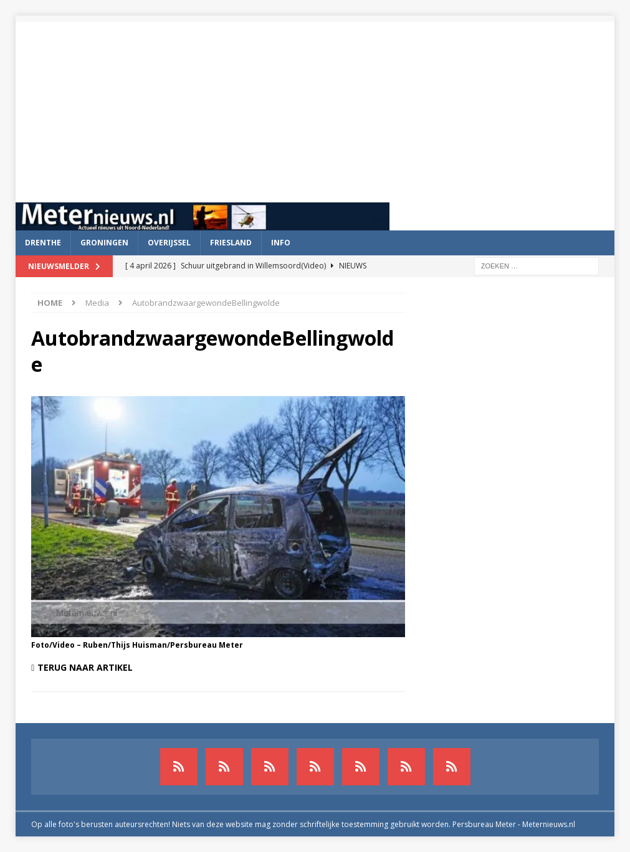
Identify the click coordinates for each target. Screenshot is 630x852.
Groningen (104, 242)
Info (280, 242)
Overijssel (169, 242)
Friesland (231, 242)
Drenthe (43, 242)
